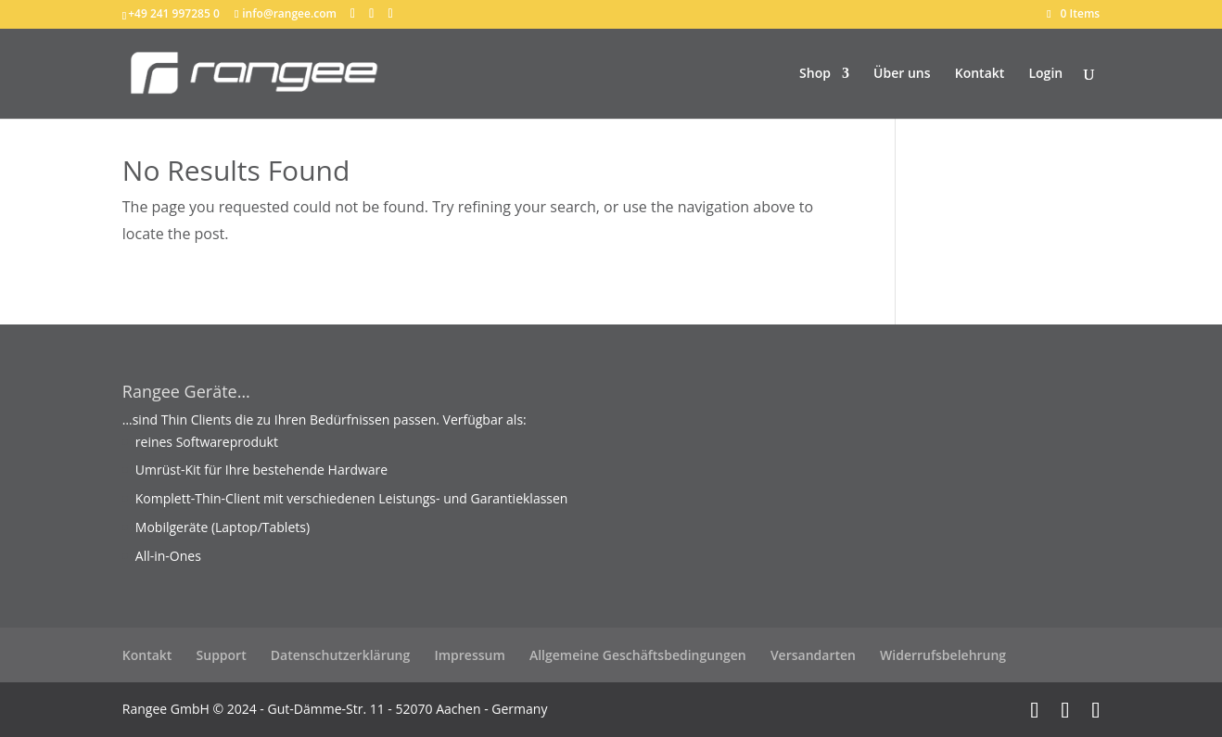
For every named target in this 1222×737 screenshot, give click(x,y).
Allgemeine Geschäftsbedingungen (637, 655)
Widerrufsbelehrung (943, 655)
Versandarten (813, 655)
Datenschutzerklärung (340, 655)
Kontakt (980, 74)
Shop (815, 74)
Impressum (469, 655)
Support (222, 655)
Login (1045, 74)
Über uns (901, 74)
